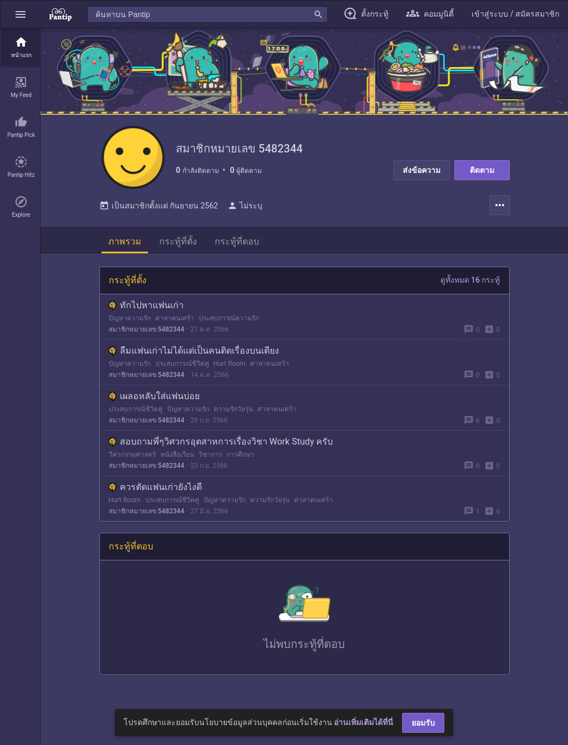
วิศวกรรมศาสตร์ (132, 458)
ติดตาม (482, 170)
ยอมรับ (423, 722)
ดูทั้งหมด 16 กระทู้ (470, 283)
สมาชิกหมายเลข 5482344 (147, 332)
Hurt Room (230, 367)
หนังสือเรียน (177, 458)
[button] (20, 14)
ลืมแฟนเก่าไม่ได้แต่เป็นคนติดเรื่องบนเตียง (194, 354)
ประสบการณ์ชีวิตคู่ (182, 367)
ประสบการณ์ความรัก (229, 321)
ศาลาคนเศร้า (174, 321)
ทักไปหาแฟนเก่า (146, 308)
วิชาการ (210, 458)
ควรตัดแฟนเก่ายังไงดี (155, 490)
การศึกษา (240, 458)
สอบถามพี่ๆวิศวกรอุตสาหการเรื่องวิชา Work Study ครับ (221, 445)
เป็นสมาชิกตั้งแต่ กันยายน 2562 (158, 209)
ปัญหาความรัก (130, 321)
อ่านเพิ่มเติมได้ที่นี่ (363, 722)
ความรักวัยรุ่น (233, 412)
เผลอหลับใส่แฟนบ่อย (154, 399)
